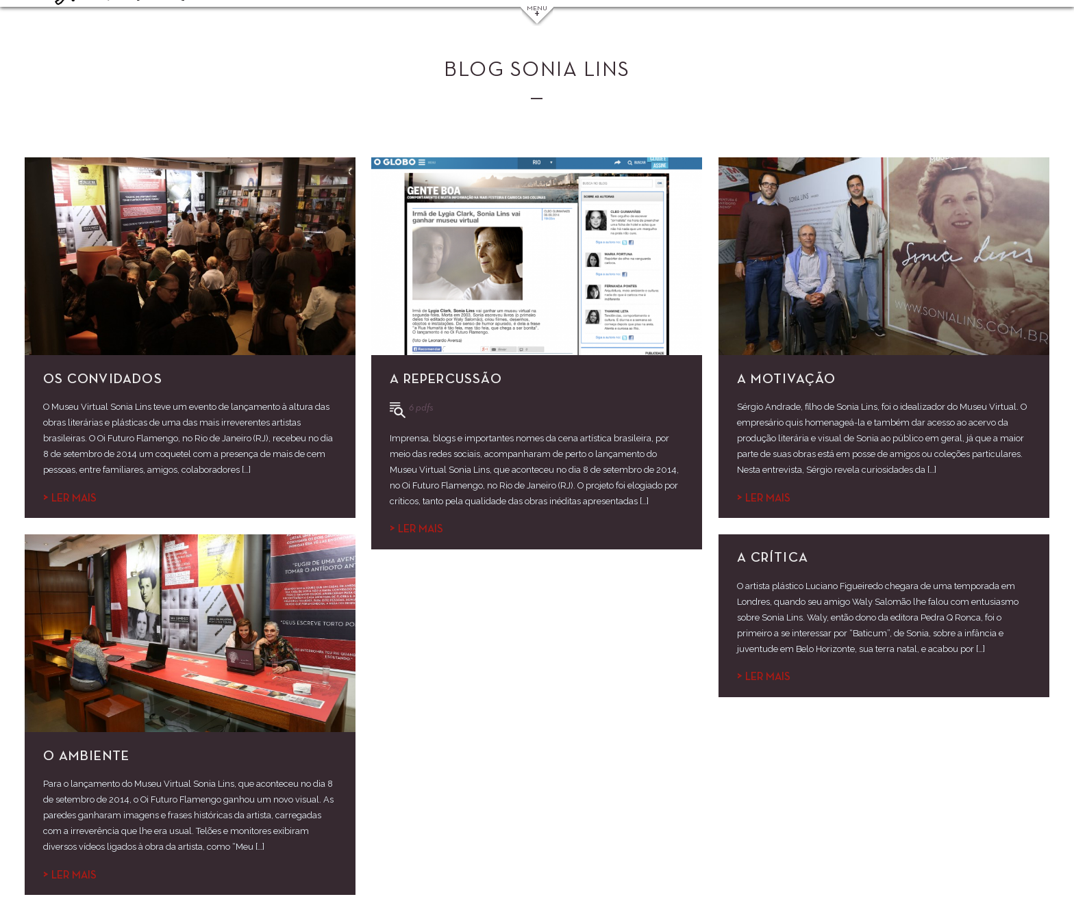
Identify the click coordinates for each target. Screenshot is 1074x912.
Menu (537, 12)
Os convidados (102, 379)
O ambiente (86, 756)
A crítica (772, 557)
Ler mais (70, 498)
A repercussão (446, 379)
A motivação (786, 379)
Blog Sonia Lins (537, 71)
